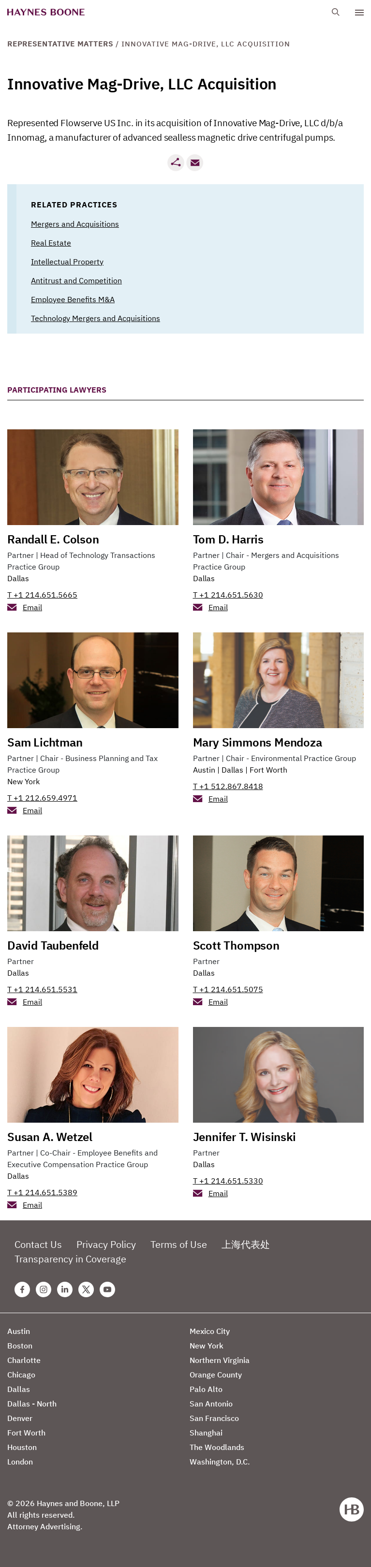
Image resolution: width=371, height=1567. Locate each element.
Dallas (18, 578)
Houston (22, 1447)
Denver (19, 1418)
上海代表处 (246, 1244)
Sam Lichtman (45, 742)
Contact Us (38, 1244)
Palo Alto (206, 1389)
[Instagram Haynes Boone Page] (43, 1289)
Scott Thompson (236, 945)
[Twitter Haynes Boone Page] (86, 1289)
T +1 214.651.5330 (228, 1181)
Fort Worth (268, 770)
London (20, 1461)
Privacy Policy (106, 1244)
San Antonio (211, 1403)
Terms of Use (178, 1244)
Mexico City (210, 1331)
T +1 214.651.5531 (42, 989)
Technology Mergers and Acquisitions (95, 318)
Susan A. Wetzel (49, 1136)
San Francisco (214, 1418)
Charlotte (24, 1360)
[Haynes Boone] (46, 12)
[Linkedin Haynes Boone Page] (65, 1289)
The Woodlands (217, 1447)
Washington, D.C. (220, 1461)
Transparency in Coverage (70, 1258)
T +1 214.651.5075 (228, 989)
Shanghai (206, 1432)
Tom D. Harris (228, 539)
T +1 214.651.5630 (228, 595)
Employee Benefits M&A (73, 299)
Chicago (21, 1374)
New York (23, 781)
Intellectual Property (67, 261)
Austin (204, 770)
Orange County (216, 1374)
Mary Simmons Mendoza (257, 742)
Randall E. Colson (53, 539)
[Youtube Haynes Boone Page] (107, 1289)
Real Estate (51, 243)
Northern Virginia (220, 1360)
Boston (19, 1345)
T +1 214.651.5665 (42, 595)
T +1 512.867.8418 (228, 786)
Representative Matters (60, 43)
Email (32, 607)
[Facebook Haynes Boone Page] (22, 1289)
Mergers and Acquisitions (75, 224)
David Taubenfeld (53, 945)
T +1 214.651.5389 (42, 1192)
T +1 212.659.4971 (42, 798)
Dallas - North (32, 1403)
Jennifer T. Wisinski (244, 1136)
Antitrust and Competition (76, 280)
